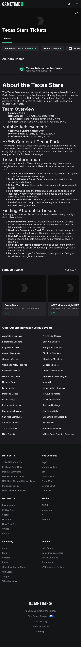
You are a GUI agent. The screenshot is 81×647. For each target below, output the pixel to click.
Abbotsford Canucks (12, 336)
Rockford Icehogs (51, 405)
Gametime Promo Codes (14, 567)
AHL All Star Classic (52, 336)
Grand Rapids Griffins (53, 370)
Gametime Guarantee (52, 553)
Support (6, 576)
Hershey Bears (9, 382)
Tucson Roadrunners (53, 428)
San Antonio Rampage (12, 411)
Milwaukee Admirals (52, 393)
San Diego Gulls (50, 411)
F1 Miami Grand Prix (12, 467)
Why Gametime (10, 581)
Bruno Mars (47, 481)
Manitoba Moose (10, 393)
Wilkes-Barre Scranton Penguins (58, 434)
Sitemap (40, 631)
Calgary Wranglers (11, 353)
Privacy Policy (40, 621)
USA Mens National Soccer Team (18, 481)
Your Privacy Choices (37, 616)
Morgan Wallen (49, 467)
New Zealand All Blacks (14, 490)
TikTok (45, 505)
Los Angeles (8, 505)
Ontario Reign (8, 399)
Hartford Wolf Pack (11, 376)
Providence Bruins (51, 399)
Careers (6, 557)
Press (5, 562)
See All (71, 270)
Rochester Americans (12, 405)
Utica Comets (8, 434)
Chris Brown (48, 476)
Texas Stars (48, 422)
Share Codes (48, 562)
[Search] (69, 4)
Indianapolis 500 (10, 486)
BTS (44, 471)
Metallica (46, 490)
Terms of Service (40, 626)
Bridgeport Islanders (52, 347)
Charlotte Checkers (52, 353)
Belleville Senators (51, 341)
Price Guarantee (50, 557)
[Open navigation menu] (77, 4)
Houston (6, 519)
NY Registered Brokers (53, 567)
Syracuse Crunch (10, 422)
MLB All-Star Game (11, 471)
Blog (4, 553)
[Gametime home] (14, 4)
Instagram (47, 510)
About (5, 548)
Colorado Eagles (51, 365)
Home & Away (53, 48)
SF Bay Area (8, 510)
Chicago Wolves (10, 359)
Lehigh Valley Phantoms (54, 388)
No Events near (20, 48)
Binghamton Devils (11, 347)
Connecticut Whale (11, 370)
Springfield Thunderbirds (55, 417)
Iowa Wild (47, 382)
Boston (5, 533)
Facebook (47, 519)
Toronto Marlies (9, 428)
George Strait (48, 486)
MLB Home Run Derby (13, 476)
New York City (9, 524)
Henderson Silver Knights (55, 376)
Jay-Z (45, 462)
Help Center (48, 548)
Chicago (6, 529)
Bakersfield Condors (12, 341)
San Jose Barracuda (12, 417)
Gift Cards (7, 572)
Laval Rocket (8, 388)
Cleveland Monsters (52, 359)
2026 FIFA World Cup (12, 462)
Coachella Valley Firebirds (14, 365)
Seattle (6, 515)
